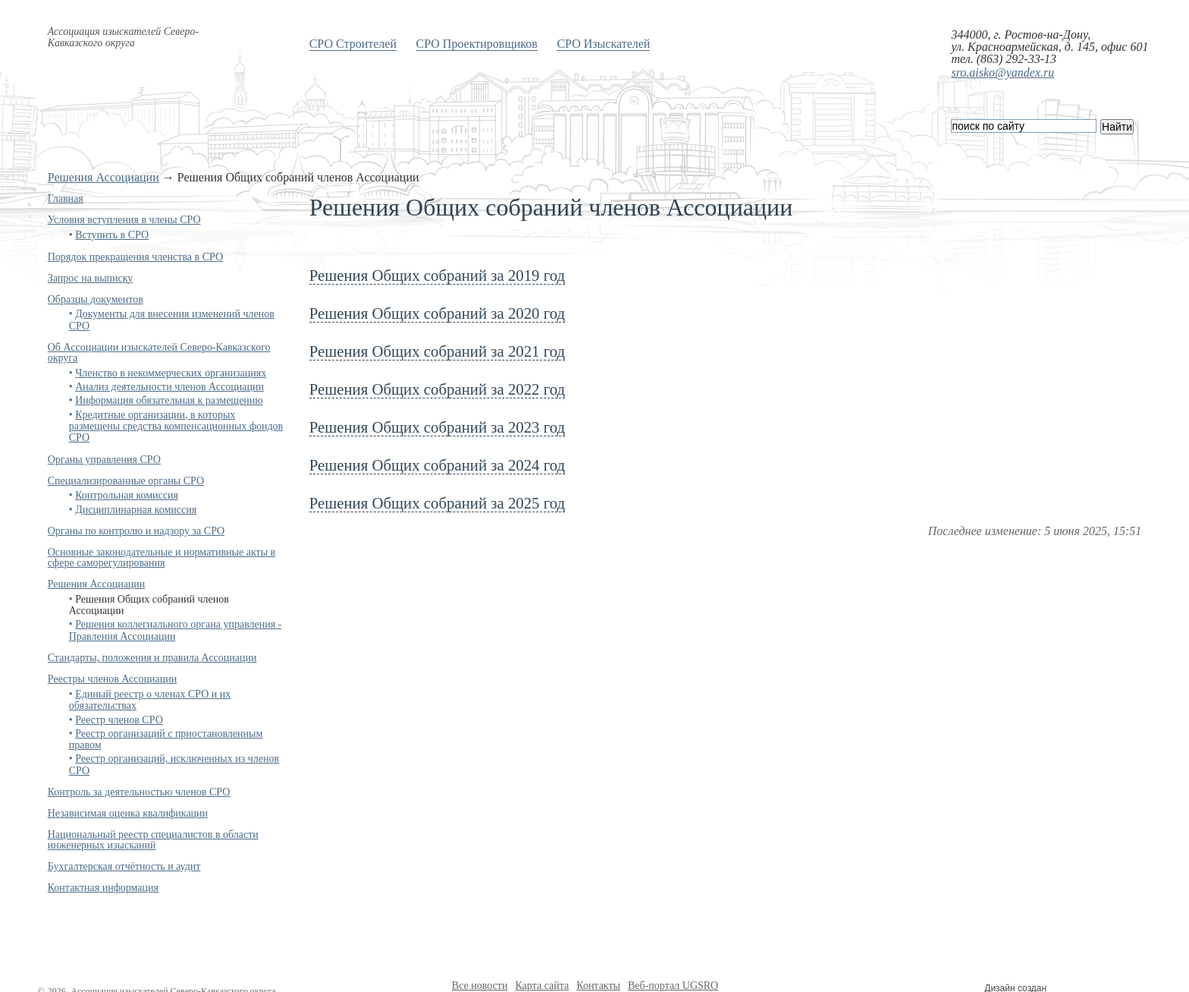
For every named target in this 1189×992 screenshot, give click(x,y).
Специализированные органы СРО (126, 481)
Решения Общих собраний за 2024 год (437, 465)
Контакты (598, 985)
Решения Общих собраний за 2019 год (437, 275)
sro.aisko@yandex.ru (1002, 72)
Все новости (480, 985)
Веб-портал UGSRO (673, 985)
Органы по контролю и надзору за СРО (136, 531)
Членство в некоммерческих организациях (170, 373)
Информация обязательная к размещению (169, 400)
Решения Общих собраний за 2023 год (437, 427)
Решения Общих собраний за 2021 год (437, 351)
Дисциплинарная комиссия (135, 509)
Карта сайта (542, 985)
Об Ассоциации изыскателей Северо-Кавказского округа (159, 353)
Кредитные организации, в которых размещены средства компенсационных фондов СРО (176, 426)
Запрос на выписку (90, 278)
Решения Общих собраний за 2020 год (437, 313)
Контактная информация (103, 887)
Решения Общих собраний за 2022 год (437, 389)
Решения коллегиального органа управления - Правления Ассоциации (175, 630)
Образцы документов (95, 299)
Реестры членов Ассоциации (112, 679)
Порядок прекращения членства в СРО (135, 257)
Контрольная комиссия (126, 495)
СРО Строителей (353, 43)
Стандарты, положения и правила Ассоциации (152, 657)
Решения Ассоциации (103, 177)
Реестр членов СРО (119, 720)
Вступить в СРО (112, 235)
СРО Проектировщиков (477, 43)
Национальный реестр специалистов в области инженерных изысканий (153, 840)
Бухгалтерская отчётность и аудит (124, 866)
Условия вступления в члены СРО (124, 219)
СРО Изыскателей (603, 43)
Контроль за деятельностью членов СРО (139, 792)
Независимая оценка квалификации (128, 813)
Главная (65, 198)
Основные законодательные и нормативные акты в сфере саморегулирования (161, 557)
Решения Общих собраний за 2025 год (437, 503)
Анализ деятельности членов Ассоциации (169, 386)
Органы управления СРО (104, 459)
